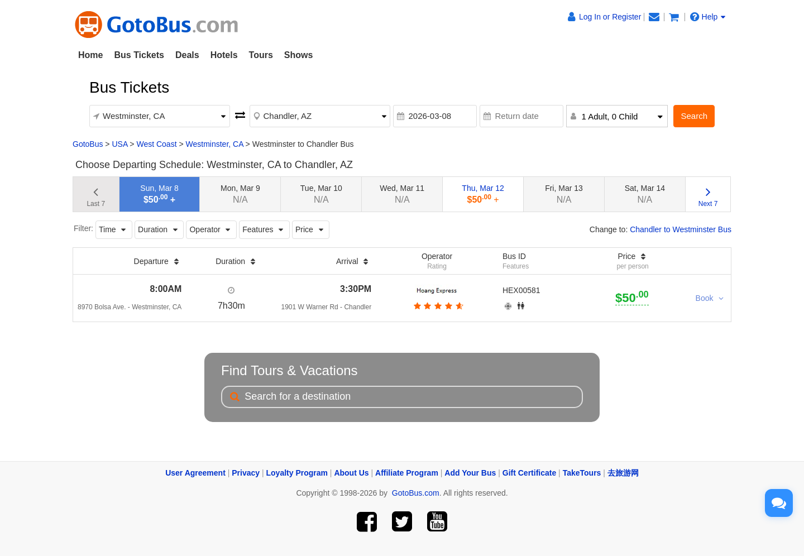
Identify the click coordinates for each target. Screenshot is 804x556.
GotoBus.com (415, 492)
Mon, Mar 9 (240, 194)
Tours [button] (261, 55)
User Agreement (195, 472)
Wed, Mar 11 (402, 194)
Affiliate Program (406, 472)
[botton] (436, 305)
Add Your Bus (470, 472)
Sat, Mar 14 (645, 194)
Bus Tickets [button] (139, 55)
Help (708, 16)
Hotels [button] (224, 55)
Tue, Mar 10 (321, 194)
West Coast (156, 144)
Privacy (246, 472)
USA (119, 144)
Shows (298, 55)
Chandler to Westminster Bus (680, 229)
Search (694, 116)
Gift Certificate (529, 472)
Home (90, 55)
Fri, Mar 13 (564, 194)
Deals (187, 55)
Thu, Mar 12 (483, 194)
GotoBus (88, 144)
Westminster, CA (214, 144)
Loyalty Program (297, 472)
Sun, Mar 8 (159, 194)
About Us (351, 472)
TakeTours (582, 472)
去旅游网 (623, 472)
